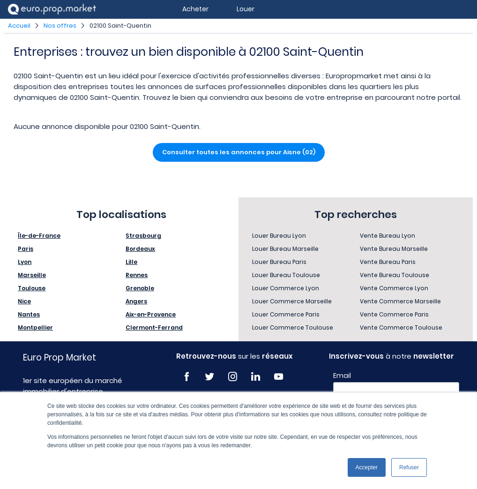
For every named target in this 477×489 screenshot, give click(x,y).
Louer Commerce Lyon (285, 288)
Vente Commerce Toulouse (401, 327)
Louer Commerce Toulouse (292, 327)
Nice (24, 301)
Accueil (19, 25)
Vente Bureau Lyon (387, 236)
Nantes (29, 314)
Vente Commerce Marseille (400, 301)
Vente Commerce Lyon (394, 288)
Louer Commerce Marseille (292, 301)
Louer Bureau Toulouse (286, 275)
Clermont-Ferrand (154, 327)
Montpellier (35, 327)
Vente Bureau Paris (388, 262)
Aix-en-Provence (151, 314)
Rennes (137, 275)
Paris (25, 249)
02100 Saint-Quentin (120, 25)
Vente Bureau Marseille (394, 249)
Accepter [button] (367, 467)
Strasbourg (143, 236)
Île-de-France (39, 236)
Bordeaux (140, 249)
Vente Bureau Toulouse (394, 275)
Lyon (24, 262)
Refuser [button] (409, 467)
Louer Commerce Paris (286, 314)
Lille (131, 262)
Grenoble (140, 288)
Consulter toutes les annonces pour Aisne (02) (238, 152)
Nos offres (60, 25)
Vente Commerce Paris (394, 314)
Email (342, 375)
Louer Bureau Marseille (285, 249)
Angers (136, 301)
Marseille (32, 275)
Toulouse (31, 288)
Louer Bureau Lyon (279, 236)
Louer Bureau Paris (279, 262)
